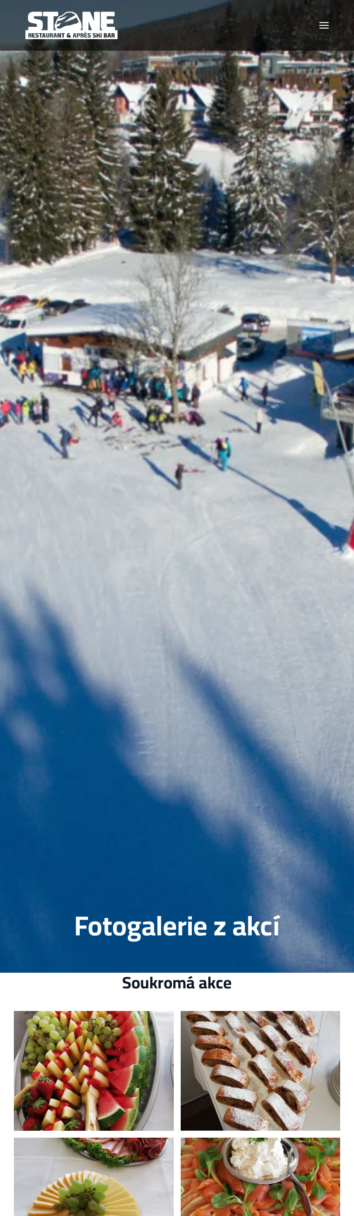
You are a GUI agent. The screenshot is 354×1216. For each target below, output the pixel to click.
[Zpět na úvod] (71, 25)
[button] (324, 25)
